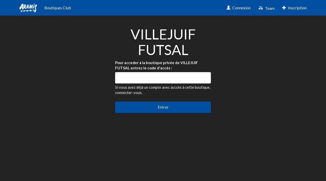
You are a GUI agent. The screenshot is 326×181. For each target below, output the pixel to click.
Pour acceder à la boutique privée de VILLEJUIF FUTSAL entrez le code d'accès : (156, 65)
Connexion (238, 7)
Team (266, 8)
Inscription (294, 7)
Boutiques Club (57, 7)
